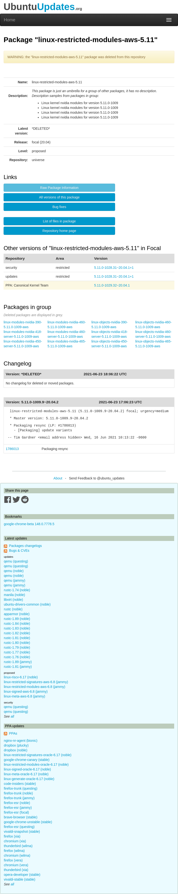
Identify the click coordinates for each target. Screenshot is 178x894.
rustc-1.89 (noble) (17, 619)
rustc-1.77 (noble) (17, 652)
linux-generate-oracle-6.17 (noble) (29, 779)
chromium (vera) (16, 865)
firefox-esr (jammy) (18, 808)
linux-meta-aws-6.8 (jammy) (24, 696)
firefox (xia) (12, 836)
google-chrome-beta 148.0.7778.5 (29, 524)
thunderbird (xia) (16, 870)
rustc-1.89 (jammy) (18, 662)
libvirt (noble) (13, 600)
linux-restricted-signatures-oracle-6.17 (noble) (37, 755)
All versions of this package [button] (59, 197)
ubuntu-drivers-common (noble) (27, 604)
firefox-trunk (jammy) (19, 798)
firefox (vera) (13, 860)
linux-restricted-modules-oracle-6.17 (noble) (36, 764)
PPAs (13, 733)
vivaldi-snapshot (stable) (22, 831)
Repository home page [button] (59, 231)
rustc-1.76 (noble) (17, 657)
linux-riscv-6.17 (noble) (21, 677)
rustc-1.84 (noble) (17, 623)
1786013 (12, 449)
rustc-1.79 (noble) (17, 647)
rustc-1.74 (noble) (17, 590)
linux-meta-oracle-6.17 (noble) (26, 774)
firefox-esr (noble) (17, 803)
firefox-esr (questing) (19, 827)
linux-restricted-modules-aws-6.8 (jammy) (34, 687)
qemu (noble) (14, 571)
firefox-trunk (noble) (18, 793)
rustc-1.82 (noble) (17, 633)
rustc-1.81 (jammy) (18, 667)
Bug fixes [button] (59, 207)
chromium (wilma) (17, 855)
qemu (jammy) (14, 580)
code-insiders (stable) (20, 784)
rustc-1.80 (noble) (17, 643)
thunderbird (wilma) (18, 846)
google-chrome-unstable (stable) (28, 822)
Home (9, 19)
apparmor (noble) (16, 614)
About (58, 478)
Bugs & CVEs (19, 550)
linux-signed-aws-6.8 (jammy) (26, 691)
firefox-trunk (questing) (20, 788)
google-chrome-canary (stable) (27, 760)
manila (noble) (14, 595)
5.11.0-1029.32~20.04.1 (112, 285)
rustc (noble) (13, 609)
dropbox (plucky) (16, 745)
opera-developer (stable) (22, 875)
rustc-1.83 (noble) (17, 628)
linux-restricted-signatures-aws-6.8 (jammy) (36, 682)
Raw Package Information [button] (59, 188)
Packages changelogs (25, 546)
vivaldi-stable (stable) (19, 879)
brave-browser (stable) (20, 817)
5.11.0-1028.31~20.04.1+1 (114, 268)
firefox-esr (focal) (16, 812)
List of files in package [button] (59, 221)
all (12, 716)
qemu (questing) (16, 561)
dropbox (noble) (15, 750)
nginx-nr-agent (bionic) (20, 740)
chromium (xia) (15, 841)
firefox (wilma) (14, 851)
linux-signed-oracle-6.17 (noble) (27, 769)
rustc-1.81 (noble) (17, 638)
